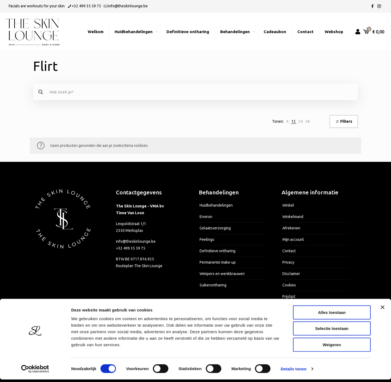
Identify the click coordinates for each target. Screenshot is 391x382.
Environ (206, 216)
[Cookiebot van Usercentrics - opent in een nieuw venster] (35, 371)
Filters (343, 121)
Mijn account (293, 239)
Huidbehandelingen (216, 205)
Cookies (289, 285)
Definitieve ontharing (217, 251)
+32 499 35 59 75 (130, 248)
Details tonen (293, 371)
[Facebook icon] (372, 6)
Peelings (207, 239)
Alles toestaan (332, 314)
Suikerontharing (213, 285)
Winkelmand (292, 216)
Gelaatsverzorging (215, 228)
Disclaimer (291, 273)
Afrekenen (291, 228)
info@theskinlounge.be (136, 241)
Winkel (288, 205)
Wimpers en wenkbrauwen (222, 273)
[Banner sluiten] (382, 310)
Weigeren (332, 347)
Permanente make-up (218, 262)
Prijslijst (288, 296)
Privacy (288, 262)
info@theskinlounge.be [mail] (128, 6)
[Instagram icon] (379, 6)
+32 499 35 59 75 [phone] (86, 6)
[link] (287, 121)
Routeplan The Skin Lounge (139, 266)
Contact (289, 251)
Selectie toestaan (332, 331)
